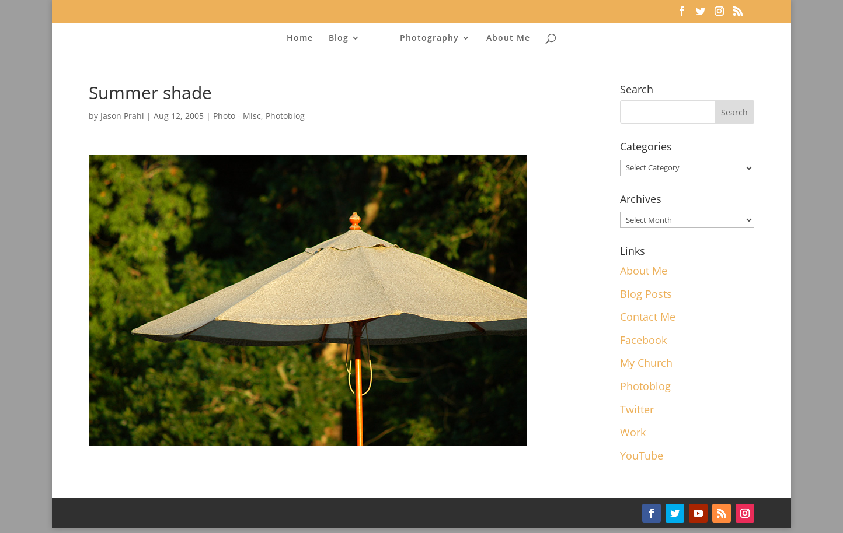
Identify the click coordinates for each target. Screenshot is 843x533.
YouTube (641, 455)
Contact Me (647, 317)
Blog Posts (646, 294)
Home (300, 38)
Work (633, 432)
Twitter (637, 409)
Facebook (643, 340)
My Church (646, 363)
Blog (339, 38)
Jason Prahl (122, 115)
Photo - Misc (237, 115)
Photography (429, 38)
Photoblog (285, 115)
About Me (508, 38)
